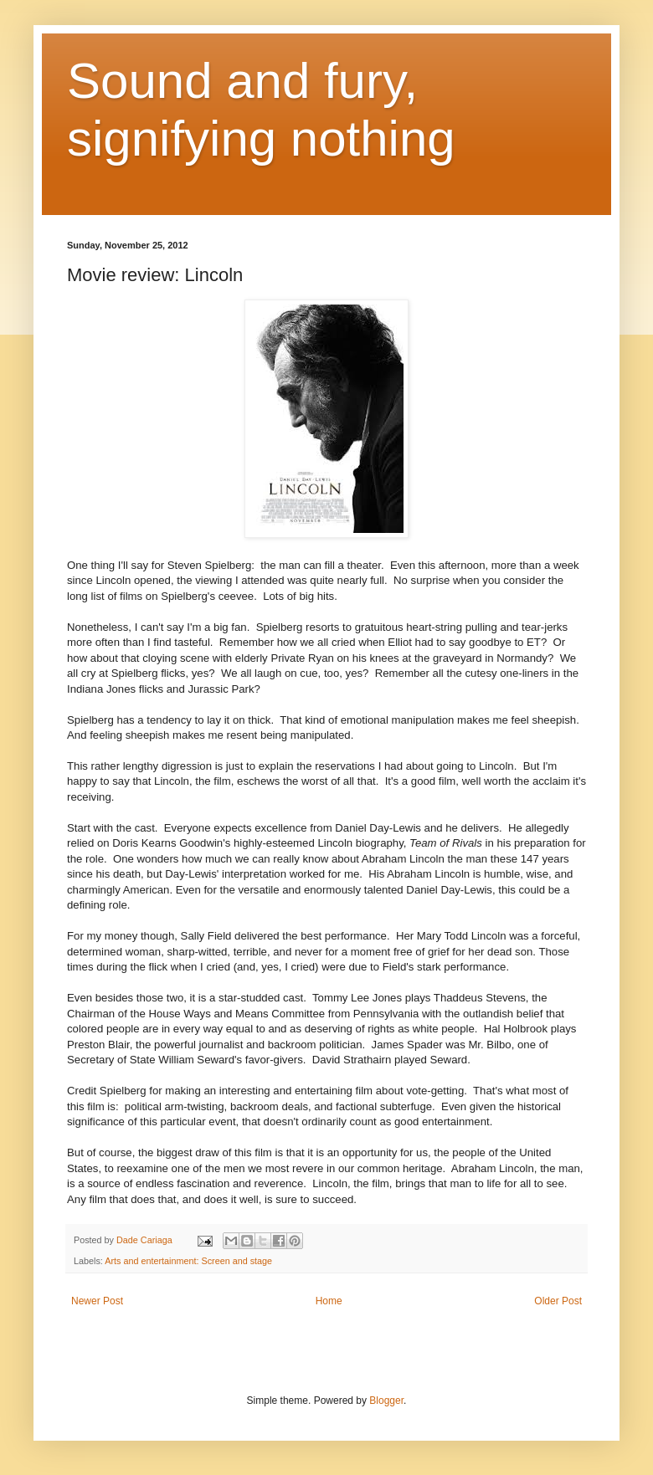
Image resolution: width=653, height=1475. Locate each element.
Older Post (558, 1301)
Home (329, 1301)
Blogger (386, 1400)
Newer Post (97, 1301)
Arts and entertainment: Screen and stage (188, 1261)
